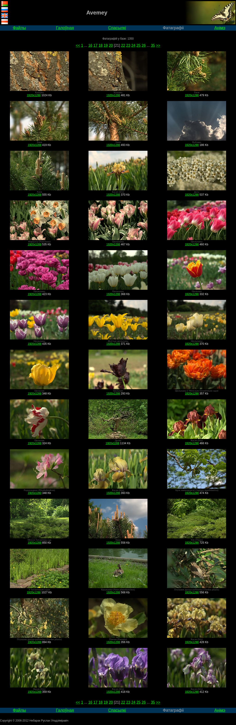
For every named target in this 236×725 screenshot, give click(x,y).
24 (133, 45)
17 (95, 45)
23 (128, 45)
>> (158, 45)
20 (111, 45)
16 (90, 45)
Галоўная (65, 28)
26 (144, 45)
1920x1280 (34, 493)
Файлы (19, 28)
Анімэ (219, 28)
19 (106, 45)
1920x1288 (34, 95)
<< (78, 45)
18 (100, 45)
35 (153, 45)
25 (138, 45)
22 (123, 45)
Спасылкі (117, 28)
